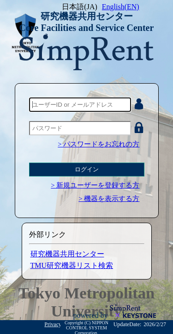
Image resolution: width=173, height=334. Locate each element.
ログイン (87, 169)
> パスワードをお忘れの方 (98, 144)
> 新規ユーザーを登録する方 (95, 185)
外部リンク (47, 234)
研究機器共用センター (67, 254)
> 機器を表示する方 (108, 198)
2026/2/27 (154, 324)
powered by (91, 315)
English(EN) (120, 7)
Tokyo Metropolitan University (86, 302)
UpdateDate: (127, 324)
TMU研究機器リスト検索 (71, 265)
